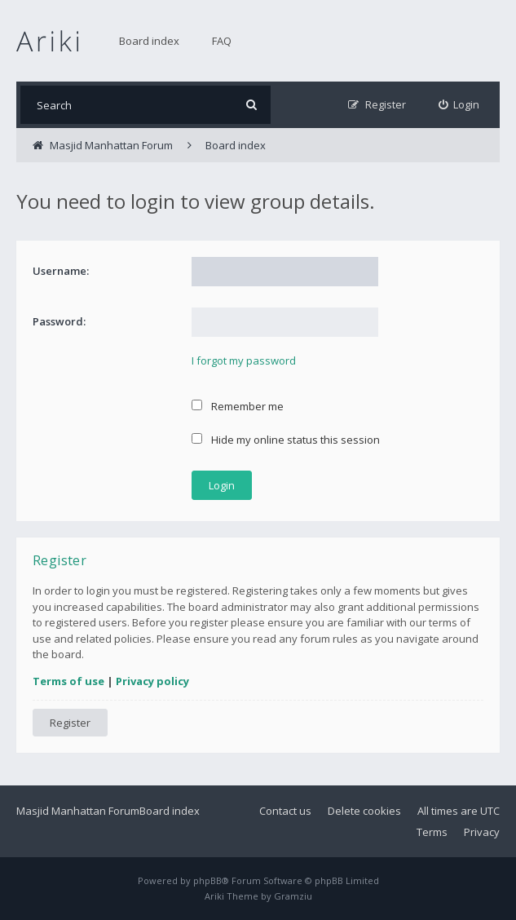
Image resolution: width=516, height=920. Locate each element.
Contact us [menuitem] (285, 810)
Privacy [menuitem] (482, 832)
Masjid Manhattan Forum (77, 810)
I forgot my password (244, 360)
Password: (59, 321)
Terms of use (68, 681)
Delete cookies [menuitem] (364, 810)
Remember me (238, 406)
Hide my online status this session (286, 439)
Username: (61, 270)
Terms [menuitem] (432, 832)
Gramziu (293, 896)
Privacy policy (152, 681)
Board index (149, 40)
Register (70, 722)
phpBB (207, 880)
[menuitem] (459, 105)
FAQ (222, 40)
